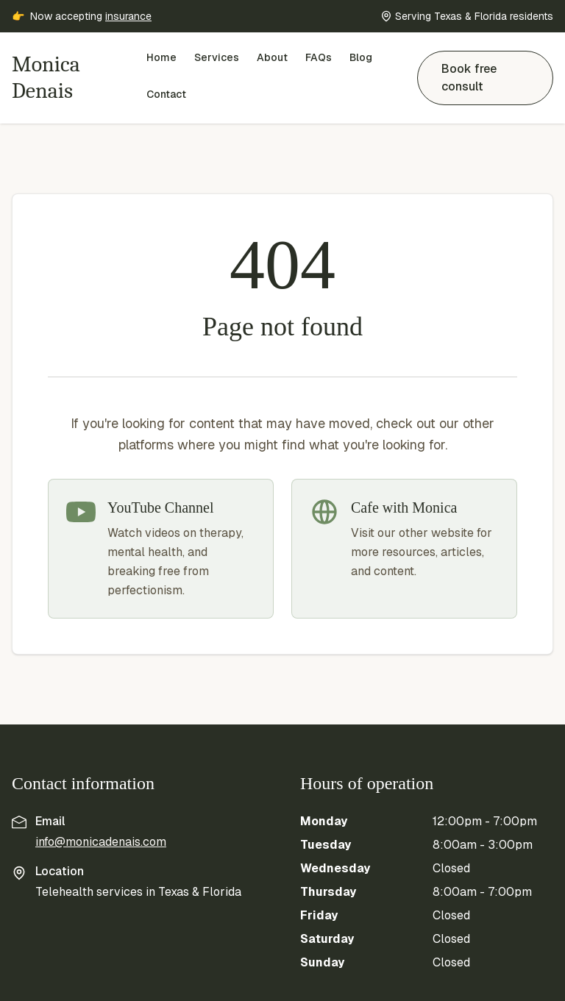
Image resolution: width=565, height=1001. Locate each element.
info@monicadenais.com (100, 841)
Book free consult (469, 77)
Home (161, 57)
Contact (166, 94)
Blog (360, 57)
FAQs (318, 57)
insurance (128, 16)
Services (216, 57)
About (272, 57)
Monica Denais (46, 77)
